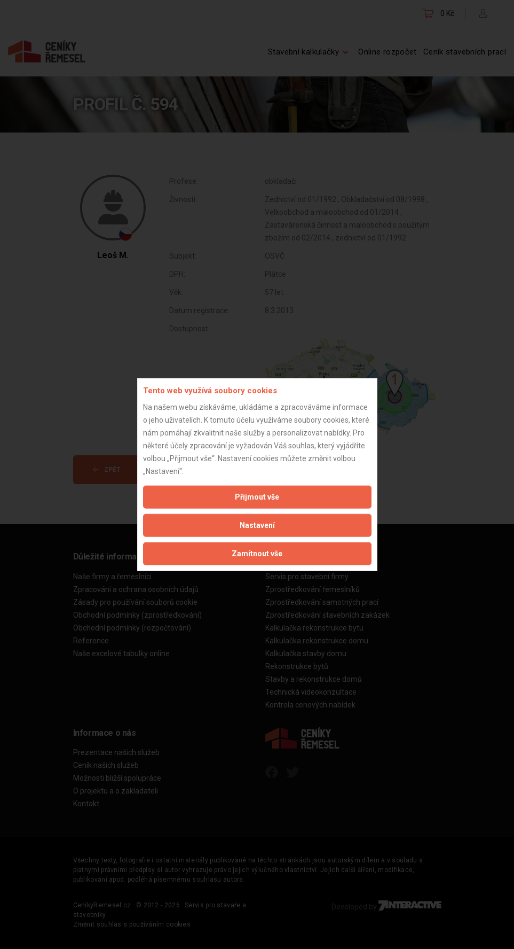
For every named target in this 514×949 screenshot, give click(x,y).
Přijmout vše (257, 496)
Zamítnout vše (257, 553)
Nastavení (257, 524)
